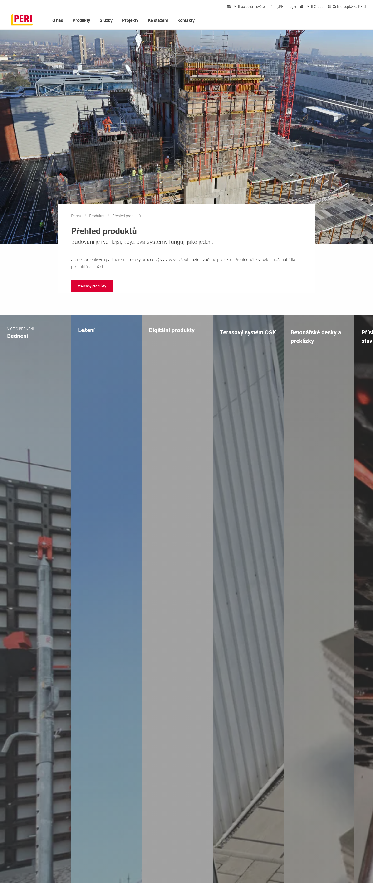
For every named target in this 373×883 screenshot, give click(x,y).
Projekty (130, 20)
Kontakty (186, 20)
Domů (76, 216)
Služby (106, 20)
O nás (57, 20)
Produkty (97, 216)
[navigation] (92, 286)
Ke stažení (158, 20)
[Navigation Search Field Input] (337, 21)
